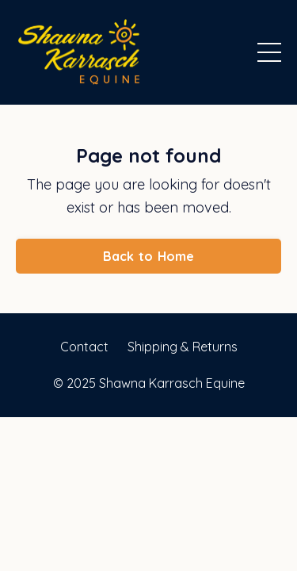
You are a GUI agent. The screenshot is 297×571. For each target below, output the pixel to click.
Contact (84, 346)
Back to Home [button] (149, 256)
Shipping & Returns (183, 346)
